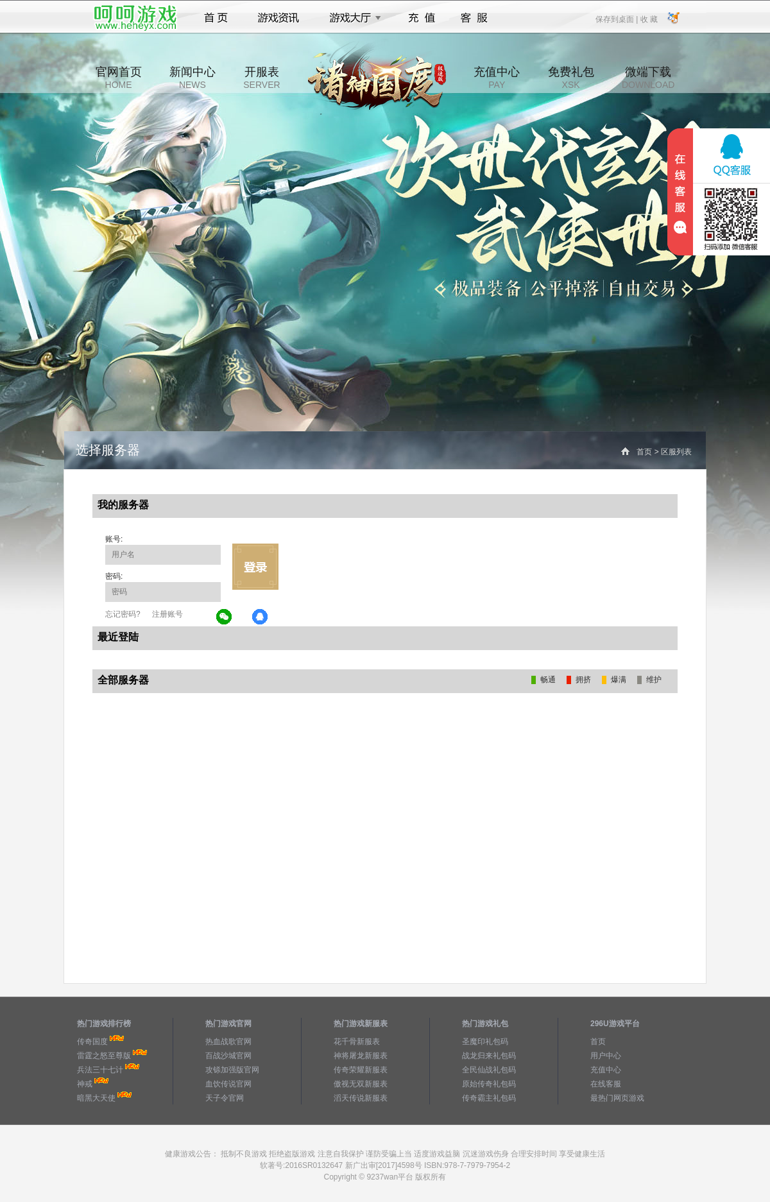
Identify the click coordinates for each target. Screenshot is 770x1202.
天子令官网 (224, 1098)
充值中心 (497, 77)
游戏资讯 (278, 18)
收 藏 (648, 18)
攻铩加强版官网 (232, 1069)
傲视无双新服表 (361, 1083)
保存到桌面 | (617, 18)
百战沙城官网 (228, 1055)
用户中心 (605, 1055)
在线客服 (605, 1083)
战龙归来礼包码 (489, 1055)
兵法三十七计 (100, 1069)
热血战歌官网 (228, 1041)
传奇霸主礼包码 (489, 1098)
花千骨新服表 (357, 1041)
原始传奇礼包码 (489, 1083)
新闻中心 (192, 77)
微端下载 (648, 77)
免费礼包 (571, 77)
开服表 (261, 77)
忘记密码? (123, 614)
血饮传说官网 (228, 1083)
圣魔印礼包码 (485, 1041)
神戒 (84, 1083)
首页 (216, 18)
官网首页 (119, 77)
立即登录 (255, 567)
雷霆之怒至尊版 (104, 1055)
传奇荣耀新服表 (361, 1069)
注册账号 (167, 614)
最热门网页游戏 (617, 1098)
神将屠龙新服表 (361, 1055)
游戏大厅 (351, 18)
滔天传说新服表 (361, 1098)
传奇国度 (92, 1041)
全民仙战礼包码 (489, 1069)
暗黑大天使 (96, 1098)
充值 (421, 18)
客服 (474, 18)
